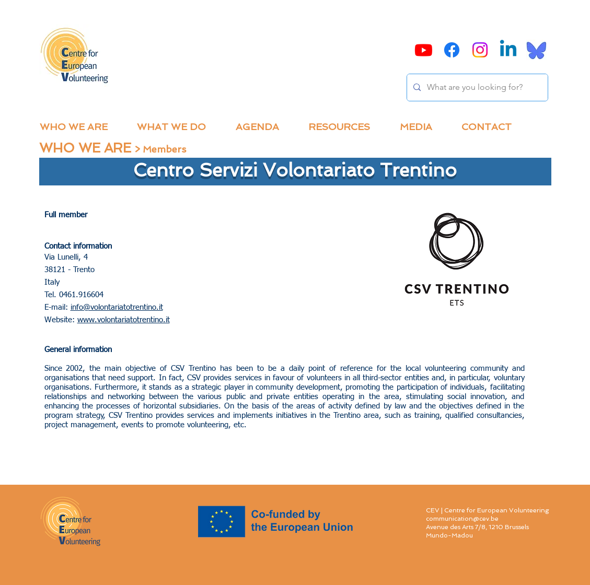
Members (164, 149)
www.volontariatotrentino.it (123, 320)
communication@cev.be (462, 518)
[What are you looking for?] (476, 87)
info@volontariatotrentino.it (117, 307)
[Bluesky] (536, 50)
